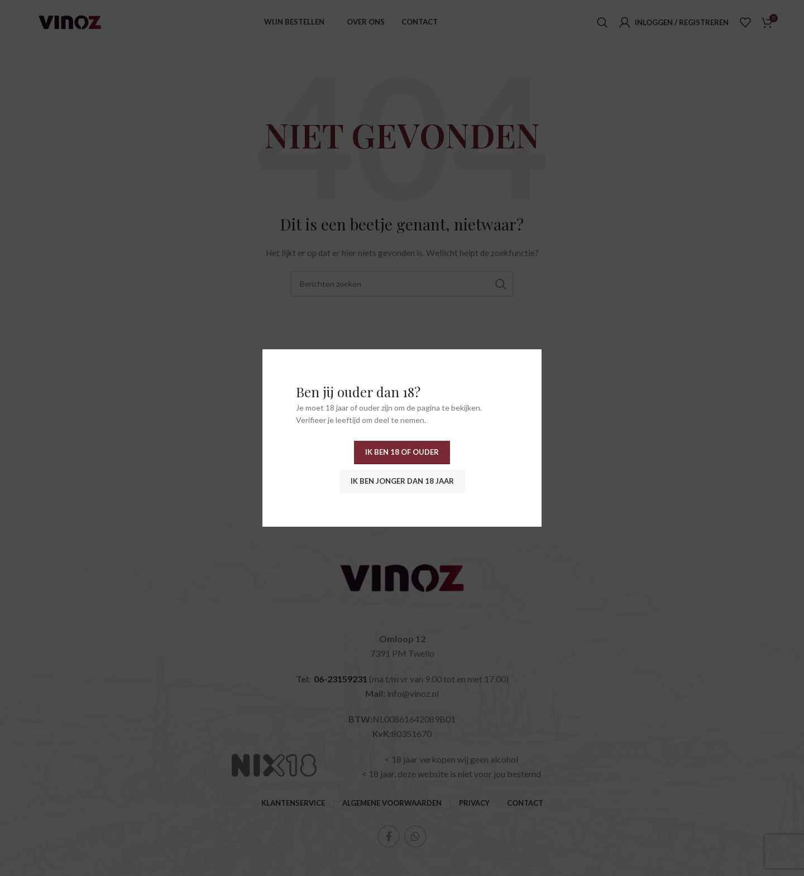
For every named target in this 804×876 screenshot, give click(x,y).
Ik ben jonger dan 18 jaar (402, 480)
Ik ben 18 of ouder (402, 451)
